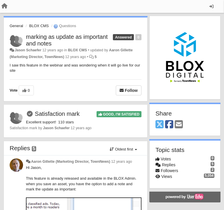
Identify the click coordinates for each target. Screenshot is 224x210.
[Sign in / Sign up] (211, 6)
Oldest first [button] (123, 149)
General (16, 26)
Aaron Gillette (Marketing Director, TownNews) (70, 162)
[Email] (179, 125)
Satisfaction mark (57, 114)
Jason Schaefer (28, 50)
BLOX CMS (39, 26)
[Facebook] (169, 125)
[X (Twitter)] (159, 125)
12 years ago (121, 162)
